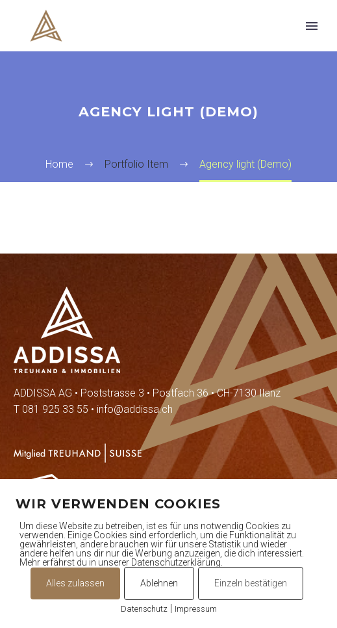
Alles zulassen (75, 583)
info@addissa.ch (135, 409)
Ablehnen (159, 583)
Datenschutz (144, 609)
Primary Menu (312, 26)
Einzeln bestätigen (250, 583)
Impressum (196, 609)
